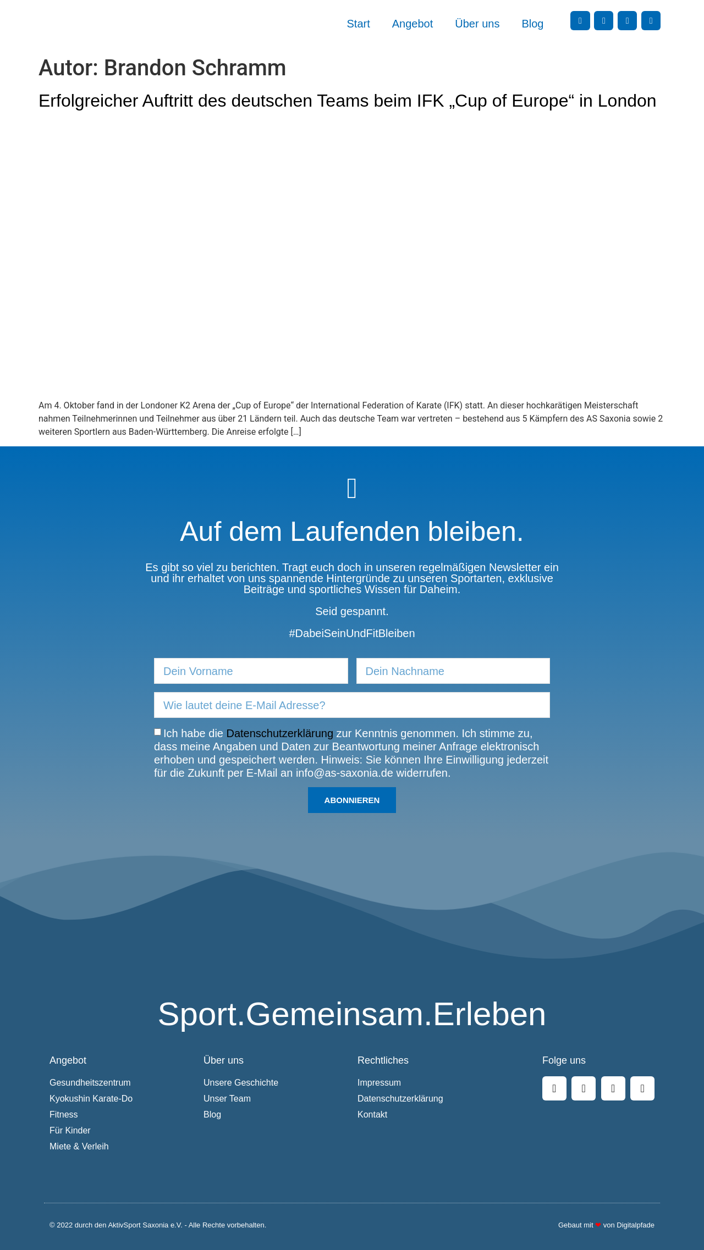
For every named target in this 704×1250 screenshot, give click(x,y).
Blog (532, 24)
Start (358, 24)
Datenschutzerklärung (280, 733)
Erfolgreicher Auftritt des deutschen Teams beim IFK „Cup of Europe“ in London (347, 100)
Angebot (412, 24)
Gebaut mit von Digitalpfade (606, 1225)
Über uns (477, 24)
